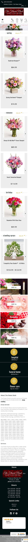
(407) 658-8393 (8, 2)
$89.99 (14, 147)
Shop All (17, 33)
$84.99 (14, 67)
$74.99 (14, 104)
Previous (2, 54)
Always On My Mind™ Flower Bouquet (14, 140)
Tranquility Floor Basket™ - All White (14, 263)
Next (25, 54)
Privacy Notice (18, 539)
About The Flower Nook (8, 395)
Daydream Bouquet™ (14, 61)
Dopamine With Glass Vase (14, 220)
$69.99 (14, 227)
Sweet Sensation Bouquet (14, 177)
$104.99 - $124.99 (14, 270)
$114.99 (14, 184)
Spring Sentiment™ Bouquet (14, 97)
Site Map (20, 541)
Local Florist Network (11, 541)
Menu (2, 22)
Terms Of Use (9, 539)
